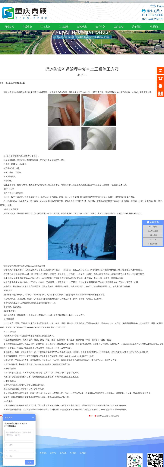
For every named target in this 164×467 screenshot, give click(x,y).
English (160, 6)
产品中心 (27, 26)
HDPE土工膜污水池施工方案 (108, 416)
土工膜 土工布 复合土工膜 (15, 83)
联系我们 (154, 26)
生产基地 (118, 26)
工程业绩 (63, 26)
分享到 (79, 75)
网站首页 (9, 26)
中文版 (153, 6)
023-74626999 (152, 19)
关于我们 (136, 26)
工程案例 (45, 26)
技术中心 (100, 26)
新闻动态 (82, 26)
